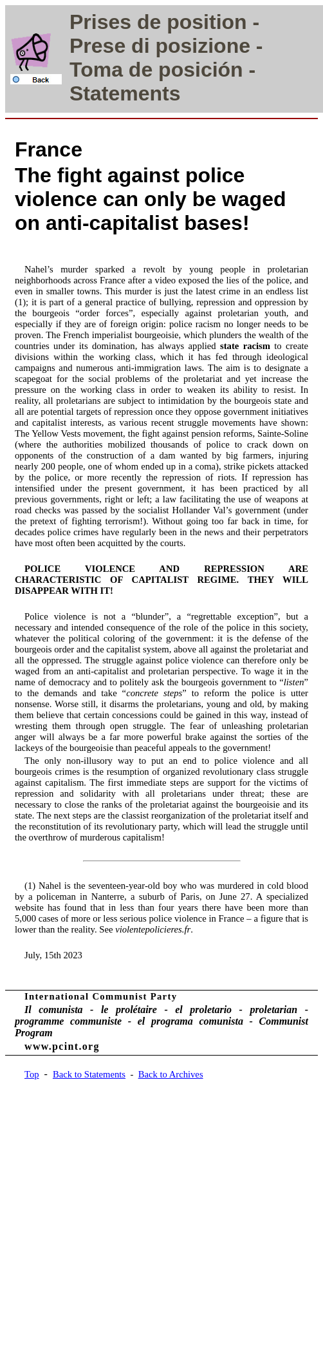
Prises (100, 21)
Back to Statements (89, 1074)
